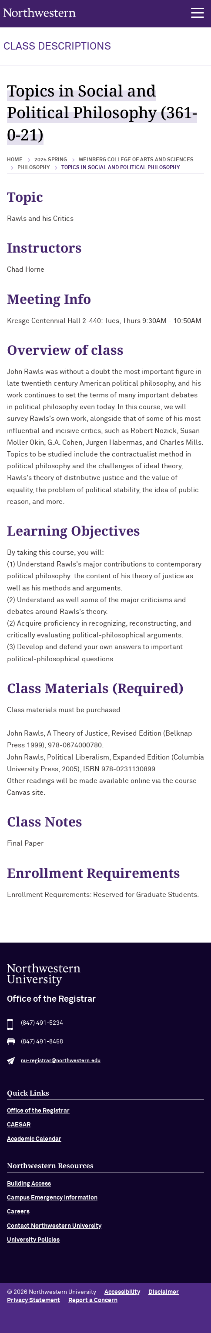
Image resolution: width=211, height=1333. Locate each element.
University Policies (33, 1243)
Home (15, 160)
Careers (18, 1215)
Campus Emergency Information (52, 1201)
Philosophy (33, 167)
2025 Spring (50, 160)
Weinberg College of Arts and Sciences (136, 160)
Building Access (29, 1186)
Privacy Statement (33, 1300)
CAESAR (18, 1128)
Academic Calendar (34, 1142)
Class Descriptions (57, 46)
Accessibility (122, 1292)
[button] (197, 13)
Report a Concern (92, 1300)
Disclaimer (163, 1292)
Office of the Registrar (38, 1113)
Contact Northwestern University (54, 1229)
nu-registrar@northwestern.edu (60, 1063)
